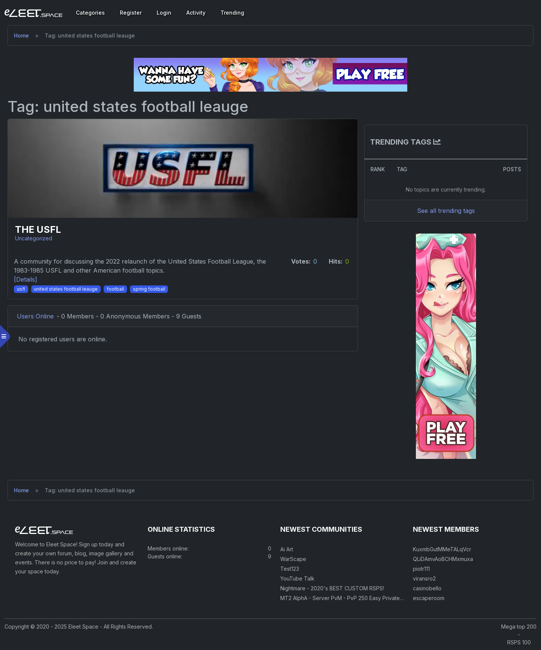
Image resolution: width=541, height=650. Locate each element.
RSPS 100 (519, 642)
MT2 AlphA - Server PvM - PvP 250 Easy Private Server (349, 598)
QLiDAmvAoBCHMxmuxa (443, 559)
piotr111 (421, 569)
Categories (90, 12)
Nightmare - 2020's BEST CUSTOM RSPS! (332, 588)
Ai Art (286, 549)
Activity (196, 12)
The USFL (38, 229)
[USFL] (21, 288)
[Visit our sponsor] (270, 74)
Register (131, 12)
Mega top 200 (518, 626)
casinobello (427, 588)
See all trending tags (446, 210)
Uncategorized (33, 238)
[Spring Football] (149, 288)
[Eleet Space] (33, 12)
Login (164, 12)
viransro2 (424, 578)
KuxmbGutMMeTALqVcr (442, 549)
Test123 (289, 569)
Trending (232, 12)
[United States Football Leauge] (66, 288)
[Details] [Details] (25, 279)
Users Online (35, 316)
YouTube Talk (297, 578)
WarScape (293, 559)
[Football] (115, 288)
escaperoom (428, 598)
